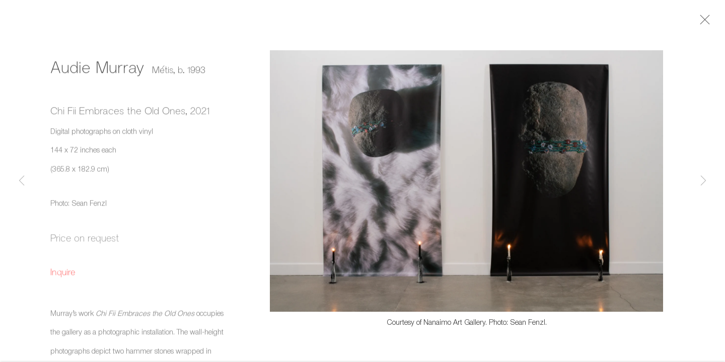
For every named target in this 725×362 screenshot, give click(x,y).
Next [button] (703, 181)
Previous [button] (21, 181)
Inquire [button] (63, 274)
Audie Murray (97, 68)
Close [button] (704, 22)
